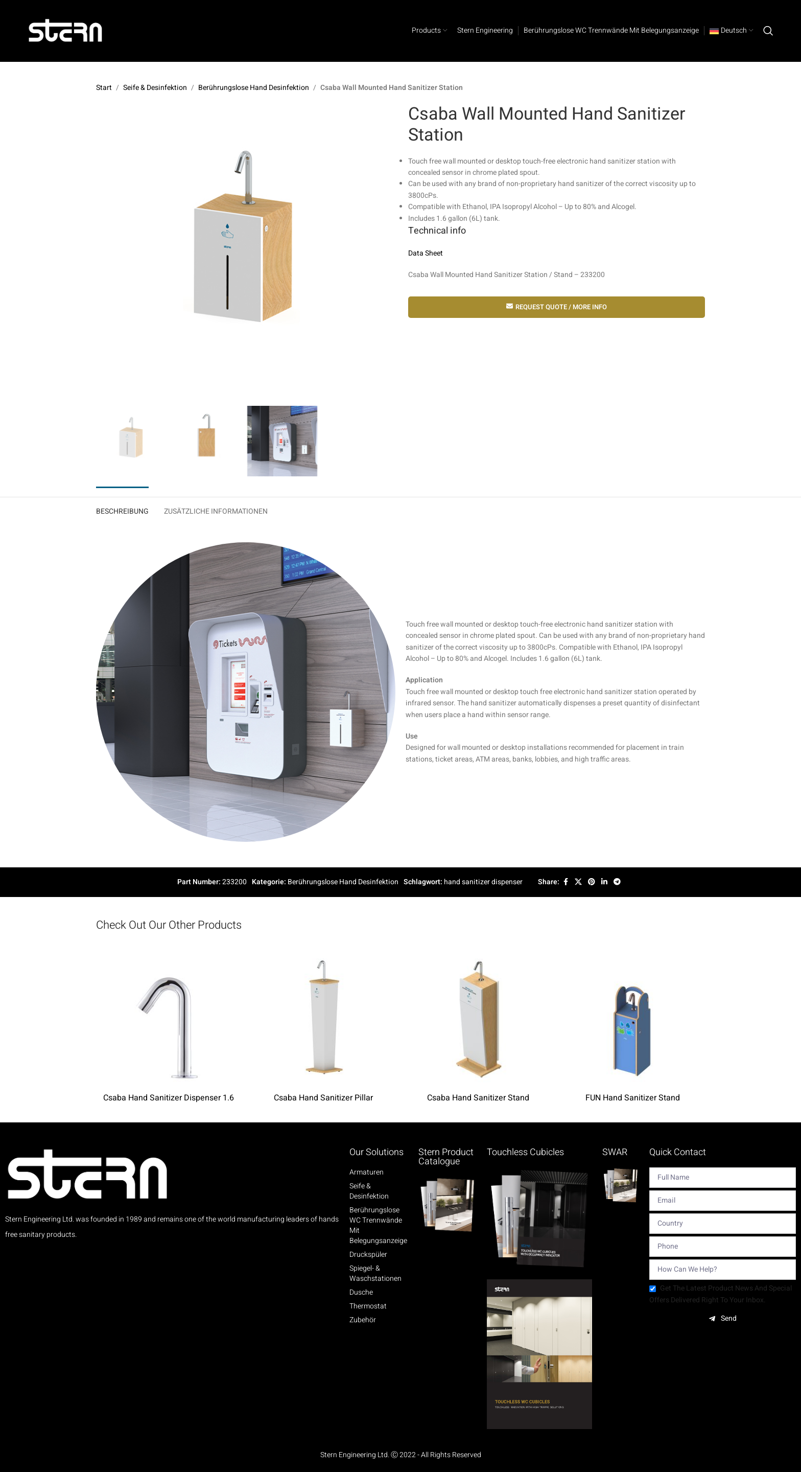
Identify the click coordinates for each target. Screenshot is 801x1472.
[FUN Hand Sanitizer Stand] (632, 1015)
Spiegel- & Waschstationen (375, 1273)
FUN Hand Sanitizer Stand (632, 1098)
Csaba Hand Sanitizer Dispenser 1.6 (168, 1098)
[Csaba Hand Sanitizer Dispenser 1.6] (168, 1015)
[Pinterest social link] (591, 882)
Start (104, 87)
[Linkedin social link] (604, 882)
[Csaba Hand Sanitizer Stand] (478, 1015)
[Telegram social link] (617, 882)
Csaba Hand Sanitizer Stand (478, 1098)
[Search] (768, 30)
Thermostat (368, 1306)
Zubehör (362, 1320)
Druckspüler (368, 1255)
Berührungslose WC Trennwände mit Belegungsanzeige (378, 1225)
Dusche (361, 1292)
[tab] (122, 509)
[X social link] (578, 882)
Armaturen (366, 1172)
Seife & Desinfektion (155, 87)
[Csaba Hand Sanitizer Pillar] (323, 1015)
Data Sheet (425, 253)
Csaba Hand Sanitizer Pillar (323, 1098)
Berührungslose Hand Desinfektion (253, 87)
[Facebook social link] (565, 882)
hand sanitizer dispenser (483, 882)
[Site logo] (66, 30)
